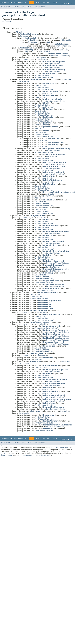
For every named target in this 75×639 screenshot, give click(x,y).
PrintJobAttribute (63, 46)
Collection (24, 36)
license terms (6, 455)
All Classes (40, 7)
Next (8, 7)
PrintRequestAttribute (44, 77)
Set (60, 38)
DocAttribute (40, 85)
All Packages (7, 21)
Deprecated (40, 3)
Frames (17, 7)
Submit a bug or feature (10, 446)
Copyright (5, 453)
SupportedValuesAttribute (57, 263)
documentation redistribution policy (37, 455)
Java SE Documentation (58, 448)
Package (13, 3)
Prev (3, 7)
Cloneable (66, 40)
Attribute (38, 129)
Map (59, 48)
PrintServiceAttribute (60, 56)
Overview (5, 3)
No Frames (26, 7)
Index (49, 3)
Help (55, 3)
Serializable (33, 42)
